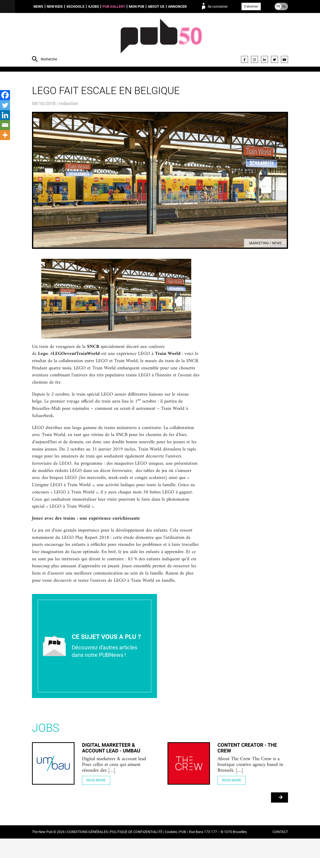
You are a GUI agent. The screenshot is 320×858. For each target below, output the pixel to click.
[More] (5, 135)
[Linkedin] (5, 115)
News (38, 6)
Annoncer (177, 6)
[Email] (5, 125)
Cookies (171, 851)
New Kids (55, 6)
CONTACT (280, 851)
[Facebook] (5, 95)
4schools (75, 6)
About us (156, 6)
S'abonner (251, 6)
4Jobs (93, 6)
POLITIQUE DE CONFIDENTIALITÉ (136, 851)
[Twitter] (5, 105)
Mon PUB (136, 6)
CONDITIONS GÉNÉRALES (87, 851)
